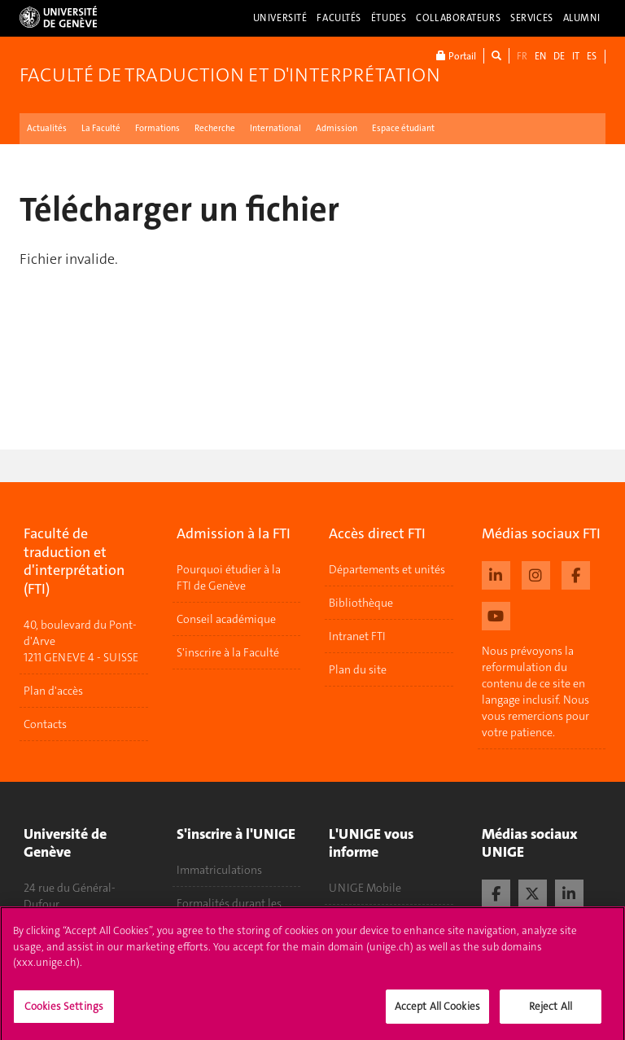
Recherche (214, 128)
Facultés (339, 17)
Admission (336, 128)
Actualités (47, 128)
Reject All (550, 1012)
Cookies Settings (63, 1012)
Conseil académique (226, 619)
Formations (157, 128)
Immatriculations (219, 869)
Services (531, 17)
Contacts (45, 724)
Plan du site (358, 669)
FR (522, 56)
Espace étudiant (403, 128)
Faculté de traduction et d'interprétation (230, 75)
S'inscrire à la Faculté (228, 652)
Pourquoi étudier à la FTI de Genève (229, 577)
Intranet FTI (357, 636)
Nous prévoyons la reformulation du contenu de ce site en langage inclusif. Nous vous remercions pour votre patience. (535, 691)
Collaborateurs (458, 17)
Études (388, 17)
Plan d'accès (53, 690)
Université (280, 17)
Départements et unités (387, 569)
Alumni (582, 17)
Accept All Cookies (437, 1012)
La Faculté (100, 128)
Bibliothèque (361, 602)
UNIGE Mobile (365, 887)
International (275, 128)
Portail (456, 56)
